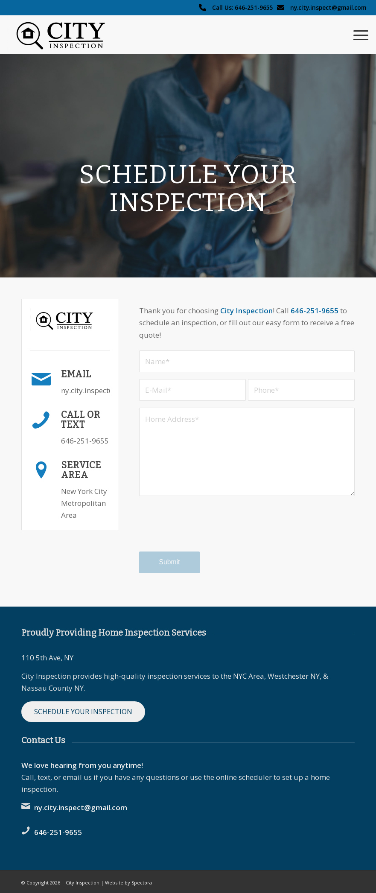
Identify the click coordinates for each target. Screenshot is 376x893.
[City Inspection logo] (65, 34)
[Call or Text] (41, 420)
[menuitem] (356, 34)
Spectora (141, 882)
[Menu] (356, 34)
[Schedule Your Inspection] (83, 711)
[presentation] (204, 531)
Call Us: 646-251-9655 (242, 7)
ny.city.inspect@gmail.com (328, 7)
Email (76, 374)
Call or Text (80, 419)
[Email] (41, 379)
